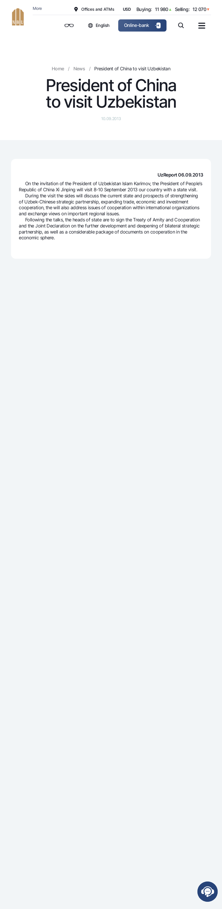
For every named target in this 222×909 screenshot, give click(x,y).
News (79, 68)
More (37, 8)
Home (58, 68)
